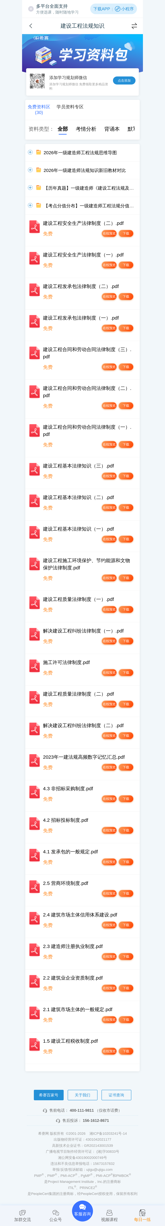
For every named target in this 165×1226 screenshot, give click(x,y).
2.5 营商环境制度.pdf (65, 883)
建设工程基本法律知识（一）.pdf (78, 529)
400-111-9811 (82, 1110)
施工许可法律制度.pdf (66, 662)
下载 (122, 234)
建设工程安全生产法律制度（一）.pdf (83, 254)
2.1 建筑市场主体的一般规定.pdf (77, 1009)
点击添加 (124, 80)
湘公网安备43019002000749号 (82, 1158)
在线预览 (99, 234)
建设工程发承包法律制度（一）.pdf (81, 318)
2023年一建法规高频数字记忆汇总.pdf (84, 757)
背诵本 (108, 129)
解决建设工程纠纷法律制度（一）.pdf (83, 630)
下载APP (101, 8)
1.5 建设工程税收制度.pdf (70, 1041)
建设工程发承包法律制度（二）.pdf (81, 286)
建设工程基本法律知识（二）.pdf (78, 497)
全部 (59, 129)
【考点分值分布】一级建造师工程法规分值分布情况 (95, 205)
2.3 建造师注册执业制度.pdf (73, 946)
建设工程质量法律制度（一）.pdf (78, 599)
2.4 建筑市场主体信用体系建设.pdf (80, 914)
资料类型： (41, 129)
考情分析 (83, 129)
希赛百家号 (48, 1095)
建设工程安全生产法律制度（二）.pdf (83, 223)
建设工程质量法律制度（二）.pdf (78, 694)
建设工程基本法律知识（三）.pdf (78, 465)
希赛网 (41, 38)
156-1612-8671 (96, 1120)
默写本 (132, 129)
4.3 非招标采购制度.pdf (68, 788)
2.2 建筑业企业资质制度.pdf (73, 978)
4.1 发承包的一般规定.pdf (70, 851)
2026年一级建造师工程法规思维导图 (80, 152)
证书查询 (116, 1095)
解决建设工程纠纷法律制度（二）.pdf (83, 725)
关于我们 (82, 1095)
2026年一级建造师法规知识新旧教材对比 (85, 170)
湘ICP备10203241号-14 (108, 1134)
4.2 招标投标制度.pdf (65, 820)
